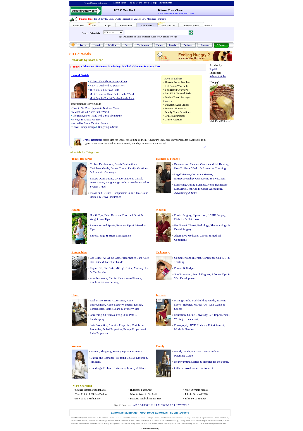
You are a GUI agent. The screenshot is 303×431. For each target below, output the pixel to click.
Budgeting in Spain (108, 126)
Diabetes (179, 219)
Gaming (189, 329)
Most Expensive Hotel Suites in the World (112, 94)
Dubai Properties (112, 329)
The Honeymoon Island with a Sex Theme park (97, 115)
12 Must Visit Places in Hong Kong (108, 81)
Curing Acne (185, 420)
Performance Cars (131, 257)
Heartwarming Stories (186, 361)
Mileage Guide (124, 268)
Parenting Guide (183, 355)
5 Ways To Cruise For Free (86, 119)
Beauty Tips (120, 351)
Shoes (142, 368)
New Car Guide (114, 262)
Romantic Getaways (104, 172)
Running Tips (124, 225)
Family (172, 45)
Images (107, 25)
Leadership (193, 319)
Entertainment (216, 325)
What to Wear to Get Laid (143, 394)
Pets (131, 314)
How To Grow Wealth (186, 168)
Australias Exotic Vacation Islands (90, 123)
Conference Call (211, 257)
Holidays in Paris (141, 143)
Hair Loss (193, 219)
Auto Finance (133, 278)
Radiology (203, 225)
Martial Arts (201, 304)
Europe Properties (133, 329)
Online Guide (114, 418)
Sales (194, 192)
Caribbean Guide (99, 168)
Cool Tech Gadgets (199, 420)
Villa (138, 36)
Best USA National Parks (178, 93)
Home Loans (113, 308)
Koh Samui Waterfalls (176, 86)
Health (97, 45)
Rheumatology (218, 225)
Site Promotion (182, 274)
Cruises (124, 423)
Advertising (181, 192)
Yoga (174, 36)
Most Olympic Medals (196, 389)
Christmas (109, 314)
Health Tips (96, 215)
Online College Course (150, 418)
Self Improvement (219, 314)
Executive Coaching (214, 168)
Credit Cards (200, 188)
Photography (181, 325)
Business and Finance (186, 164)
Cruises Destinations (101, 164)
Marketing (113, 66)
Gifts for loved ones (185, 368)
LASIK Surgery (217, 215)
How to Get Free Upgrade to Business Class (95, 108)
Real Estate (96, 300)
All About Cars (111, 257)
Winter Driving (110, 282)
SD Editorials (147, 25)
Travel (83, 45)
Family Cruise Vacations (178, 112)
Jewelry (131, 368)
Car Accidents (117, 278)
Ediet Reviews (112, 215)
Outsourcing (202, 178)
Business (188, 45)
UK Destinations (123, 178)
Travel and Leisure (100, 192)
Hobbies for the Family (216, 361)
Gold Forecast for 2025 (127, 18)
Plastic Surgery (182, 215)
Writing (178, 319)
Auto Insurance (98, 278)
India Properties (99, 333)
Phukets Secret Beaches (177, 82)
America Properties (119, 325)
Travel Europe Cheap (83, 126)
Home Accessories (114, 300)
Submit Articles (218, 76)
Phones (178, 268)
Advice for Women (220, 418)
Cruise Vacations (173, 119)
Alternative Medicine (186, 235)
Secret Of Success (130, 418)
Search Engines (201, 274)
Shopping (106, 351)
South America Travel (118, 143)
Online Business (197, 184)
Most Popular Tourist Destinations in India (112, 98)
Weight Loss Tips (100, 219)
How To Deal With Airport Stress (107, 85)
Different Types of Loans (170, 10)
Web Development (184, 278)
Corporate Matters (201, 174)
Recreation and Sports (102, 225)
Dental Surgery (182, 229)
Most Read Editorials (154, 412)
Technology (143, 45)
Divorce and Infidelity (97, 420)
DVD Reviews (198, 325)
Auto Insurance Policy (169, 420)
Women (136, 66)
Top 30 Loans (135, 2)
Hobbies (187, 304)
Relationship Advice (79, 420)
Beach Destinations (126, 164)
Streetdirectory (153, 429)
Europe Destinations (101, 178)
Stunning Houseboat (175, 108)
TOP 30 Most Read (124, 10)
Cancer (204, 235)
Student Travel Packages (178, 97)
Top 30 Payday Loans (104, 18)
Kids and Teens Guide (203, 351)
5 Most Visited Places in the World (90, 111)
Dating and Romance (103, 357)
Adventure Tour (156, 139)
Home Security (115, 304)
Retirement (206, 368)
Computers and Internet (187, 257)
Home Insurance (96, 423)
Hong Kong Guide (115, 182)
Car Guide (96, 257)
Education (87, 66)
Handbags (96, 368)
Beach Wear (150, 36)
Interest (205, 45)
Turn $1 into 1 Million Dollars (91, 394)
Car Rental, (154, 420)
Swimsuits (120, 368)
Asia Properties (98, 325)
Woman (221, 45)
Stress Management (120, 235)
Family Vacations (138, 168)
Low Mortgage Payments (154, 18)
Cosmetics (136, 351)
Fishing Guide (182, 300)
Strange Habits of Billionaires (91, 389)
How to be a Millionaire (87, 398)
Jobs (93, 25)
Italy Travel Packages (176, 139)
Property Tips (131, 308)
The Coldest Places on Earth (104, 89)
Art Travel (164, 36)
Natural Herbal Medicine (118, 420)
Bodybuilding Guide (203, 300)
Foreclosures (97, 308)
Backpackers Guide (124, 192)
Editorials (95, 33)
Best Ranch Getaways (176, 89)
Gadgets (190, 268)
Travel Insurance (111, 196)
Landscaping (97, 319)
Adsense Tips (219, 274)
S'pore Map (78, 25)
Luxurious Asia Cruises (177, 104)
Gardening (96, 314)
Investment (219, 178)
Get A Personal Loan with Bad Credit (176, 13)
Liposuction (199, 215)
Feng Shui (122, 314)
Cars (126, 45)
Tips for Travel (117, 139)
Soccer (178, 308)
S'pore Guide (126, 25)
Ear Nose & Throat (185, 225)
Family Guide (182, 351)
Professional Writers (201, 423)
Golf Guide (215, 304)
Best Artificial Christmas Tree (146, 398)
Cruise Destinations (175, 115)
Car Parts (109, 268)
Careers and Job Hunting (214, 164)
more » (208, 25)
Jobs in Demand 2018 (196, 394)
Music (177, 329)
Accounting (215, 188)
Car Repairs (99, 272)
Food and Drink (131, 215)
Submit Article (179, 412)
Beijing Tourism (137, 139)
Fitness (94, 235)
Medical (112, 45)
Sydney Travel (98, 186)
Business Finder (191, 25)
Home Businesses (217, 184)
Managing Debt (183, 188)
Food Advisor (167, 25)
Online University (197, 314)
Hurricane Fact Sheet (141, 389)
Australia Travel (137, 182)
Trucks (94, 282)
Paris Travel (159, 143)
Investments (165, 2)
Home (159, 45)
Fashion (107, 368)
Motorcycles (141, 268)
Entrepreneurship (184, 178)
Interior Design (133, 304)
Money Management (112, 423)
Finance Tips (85, 18)
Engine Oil (96, 268)
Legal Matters (182, 174)
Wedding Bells (124, 357)
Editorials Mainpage (124, 412)
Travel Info (127, 36)
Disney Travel (118, 168)
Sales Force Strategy (196, 398)
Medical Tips (150, 2)
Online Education (215, 420)
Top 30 (213, 69)
